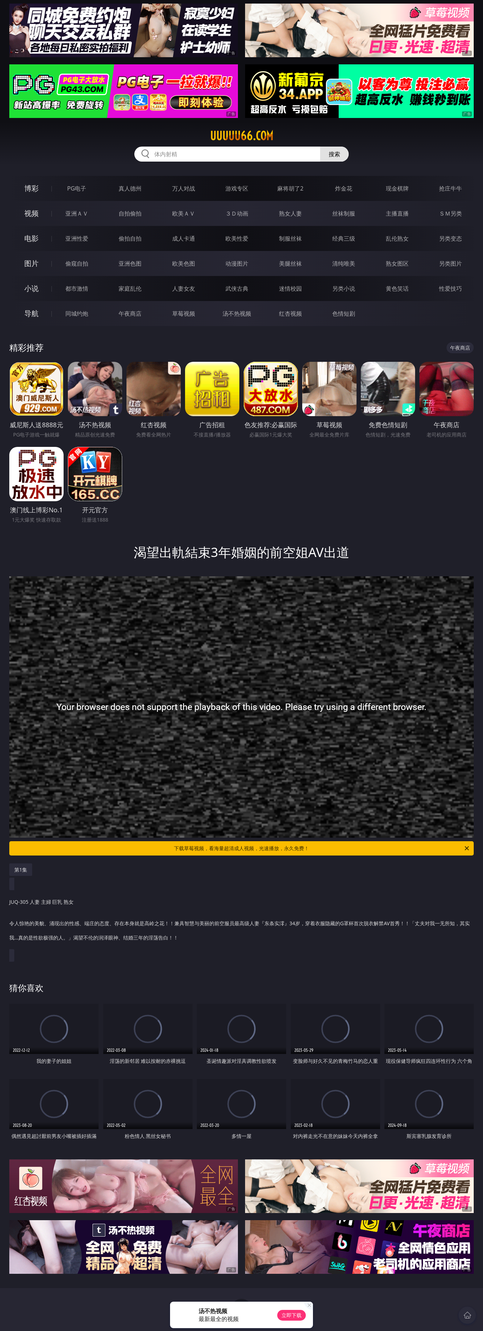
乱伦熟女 (397, 238)
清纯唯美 (343, 263)
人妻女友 (183, 288)
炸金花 (343, 188)
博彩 (31, 188)
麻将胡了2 (290, 188)
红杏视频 (290, 313)
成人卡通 (183, 238)
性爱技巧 (450, 288)
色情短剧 (343, 313)
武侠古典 (236, 288)
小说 (31, 288)
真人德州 (130, 188)
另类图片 (450, 263)
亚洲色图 (130, 263)
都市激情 (76, 288)
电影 (31, 238)
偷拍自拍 (130, 238)
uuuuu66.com (241, 136)
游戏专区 (236, 188)
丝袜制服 (343, 213)
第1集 (20, 869)
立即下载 (292, 1315)
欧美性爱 (236, 238)
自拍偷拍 (130, 213)
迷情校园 (290, 288)
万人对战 (183, 188)
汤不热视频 (237, 313)
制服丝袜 (290, 238)
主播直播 (397, 213)
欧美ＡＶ (183, 213)
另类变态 (450, 238)
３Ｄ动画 (236, 213)
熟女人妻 (290, 213)
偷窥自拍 (76, 263)
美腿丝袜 (290, 263)
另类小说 (343, 288)
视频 (31, 213)
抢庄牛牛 (450, 188)
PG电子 (76, 188)
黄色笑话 (397, 288)
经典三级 (343, 238)
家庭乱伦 (130, 288)
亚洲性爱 (76, 238)
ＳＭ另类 (450, 213)
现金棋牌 (397, 188)
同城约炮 (76, 313)
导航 (31, 313)
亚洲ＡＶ (76, 213)
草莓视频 (183, 313)
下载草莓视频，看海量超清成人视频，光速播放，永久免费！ (322, 848)
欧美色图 (183, 263)
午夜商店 (130, 313)
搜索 (334, 154)
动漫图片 (236, 263)
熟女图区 (397, 263)
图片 (31, 263)
